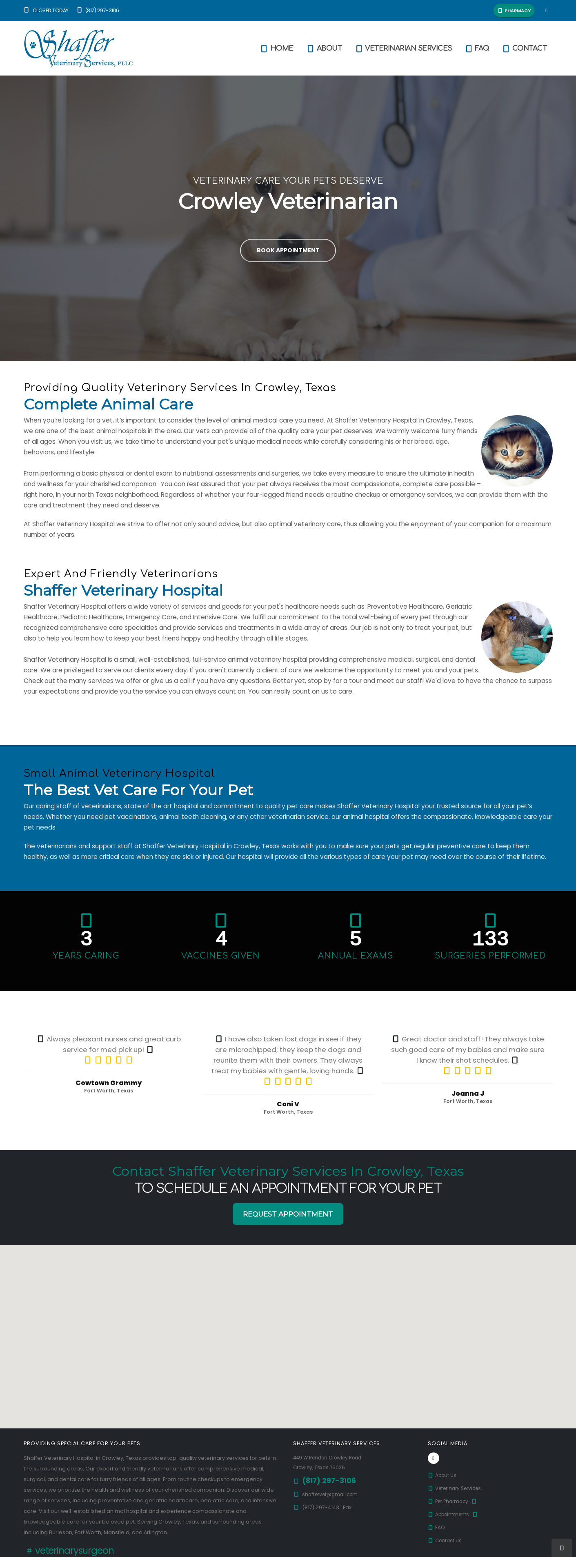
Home (277, 48)
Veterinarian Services (403, 48)
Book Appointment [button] (288, 250)
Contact (524, 48)
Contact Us (446, 1540)
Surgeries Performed (490, 956)
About (324, 48)
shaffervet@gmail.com (332, 1494)
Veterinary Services (458, 1488)
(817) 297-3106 (97, 10)
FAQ (476, 48)
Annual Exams (355, 956)
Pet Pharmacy (455, 1501)
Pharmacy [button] (514, 10)
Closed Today (46, 10)
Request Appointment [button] (288, 1214)
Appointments (455, 1514)
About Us (443, 1475)
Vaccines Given (220, 956)
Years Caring (86, 956)
